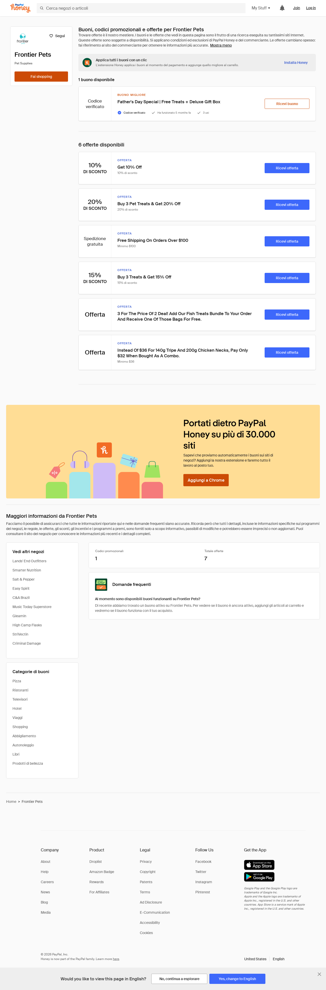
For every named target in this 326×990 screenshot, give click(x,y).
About (45, 861)
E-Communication (155, 912)
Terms (145, 892)
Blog (44, 902)
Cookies (146, 932)
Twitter (200, 871)
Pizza (16, 681)
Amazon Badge (101, 871)
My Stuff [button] (261, 8)
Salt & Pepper (23, 579)
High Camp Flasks (27, 625)
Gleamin (19, 616)
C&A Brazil (21, 597)
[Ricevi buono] (287, 104)
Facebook (203, 861)
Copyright (148, 871)
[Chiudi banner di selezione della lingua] (319, 974)
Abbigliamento (24, 736)
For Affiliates (99, 892)
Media (46, 912)
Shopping (20, 727)
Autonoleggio (23, 745)
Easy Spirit (21, 588)
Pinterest (202, 892)
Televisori (20, 699)
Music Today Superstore (31, 606)
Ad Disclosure (151, 902)
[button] (264, 959)
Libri (15, 754)
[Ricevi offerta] (287, 168)
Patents (146, 882)
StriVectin (20, 634)
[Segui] (57, 36)
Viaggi (17, 717)
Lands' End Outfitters (29, 561)
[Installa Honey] (296, 63)
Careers (47, 882)
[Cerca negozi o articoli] (141, 8)
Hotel (16, 708)
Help (44, 871)
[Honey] (20, 8)
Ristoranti (20, 690)
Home (11, 801)
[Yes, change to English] (237, 979)
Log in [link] (311, 8)
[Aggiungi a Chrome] (206, 480)
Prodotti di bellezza (27, 763)
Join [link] (296, 8)
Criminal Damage (26, 643)
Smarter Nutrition (26, 570)
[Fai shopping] (41, 76)
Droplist (95, 861)
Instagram (203, 882)
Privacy (146, 861)
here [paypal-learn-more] (116, 959)
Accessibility (150, 922)
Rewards (96, 882)
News (45, 892)
